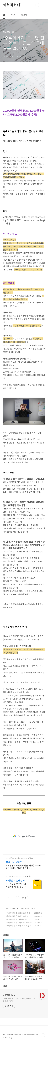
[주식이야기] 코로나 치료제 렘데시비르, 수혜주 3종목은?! (19, 939)
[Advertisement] (24, 81)
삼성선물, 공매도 (14, 887)
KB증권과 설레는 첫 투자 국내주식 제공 (15, 905)
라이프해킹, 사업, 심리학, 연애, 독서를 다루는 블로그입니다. (19, 1024)
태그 (13, 14)
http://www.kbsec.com (16, 902)
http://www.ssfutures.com (17, 883)
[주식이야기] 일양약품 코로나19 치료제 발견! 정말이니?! (18, 949)
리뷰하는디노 (13, 5)
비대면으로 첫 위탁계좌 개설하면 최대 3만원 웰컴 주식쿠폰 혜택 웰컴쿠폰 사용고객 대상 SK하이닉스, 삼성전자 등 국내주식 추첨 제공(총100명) (16, 910)
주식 (8, 934)
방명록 (24, 14)
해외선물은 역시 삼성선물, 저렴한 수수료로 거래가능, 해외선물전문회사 (23, 892)
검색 (37, 5)
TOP (43, 1061)
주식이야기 (16, 934)
